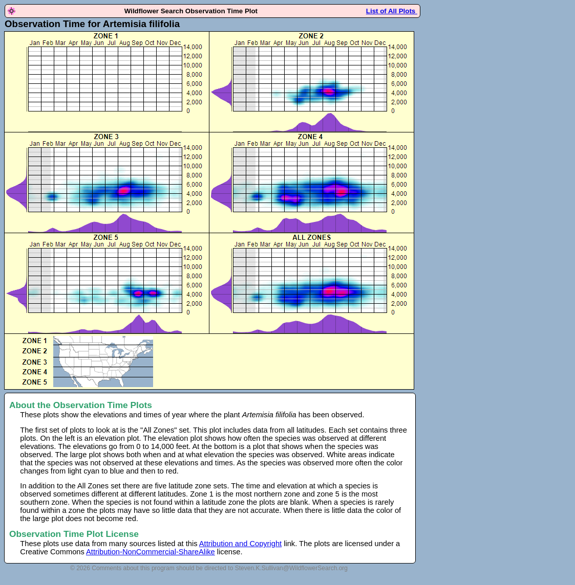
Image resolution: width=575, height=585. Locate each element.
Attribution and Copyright (240, 543)
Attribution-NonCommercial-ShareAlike (150, 552)
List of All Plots (391, 11)
